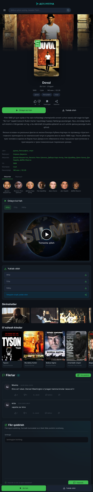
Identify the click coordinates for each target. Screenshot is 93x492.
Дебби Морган (25, 160)
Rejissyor (18, 177)
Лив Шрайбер (69, 157)
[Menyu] (4, 10)
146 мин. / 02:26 (53, 90)
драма (36, 95)
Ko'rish (24, 488)
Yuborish (78, 483)
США (42, 90)
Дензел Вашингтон (20, 157)
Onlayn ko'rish (24, 110)
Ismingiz (8, 435)
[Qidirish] (68, 10)
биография (46, 95)
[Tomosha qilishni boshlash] (46, 237)
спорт (56, 95)
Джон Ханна (81, 157)
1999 (34, 90)
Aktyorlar (7, 177)
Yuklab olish (69, 110)
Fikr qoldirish (83, 375)
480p (8, 207)
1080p (24, 207)
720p (16, 207)
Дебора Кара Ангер (55, 157)
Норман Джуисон (20, 154)
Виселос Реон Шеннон (38, 157)
